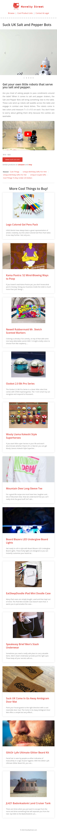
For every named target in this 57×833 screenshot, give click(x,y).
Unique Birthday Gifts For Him (35, 171)
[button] (12, 159)
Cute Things (14, 171)
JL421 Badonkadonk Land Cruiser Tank (28, 803)
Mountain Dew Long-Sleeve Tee (24, 488)
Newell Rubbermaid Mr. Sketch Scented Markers (24, 331)
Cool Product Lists (25, 13)
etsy (30, 165)
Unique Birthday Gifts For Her (15, 175)
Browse (11, 13)
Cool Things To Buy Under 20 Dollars (17, 178)
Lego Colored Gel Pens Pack (22, 224)
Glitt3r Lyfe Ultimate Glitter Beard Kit (27, 752)
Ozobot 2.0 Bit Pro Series (20, 383)
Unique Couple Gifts (38, 175)
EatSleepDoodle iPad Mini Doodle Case (28, 593)
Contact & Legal (42, 13)
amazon (21, 165)
